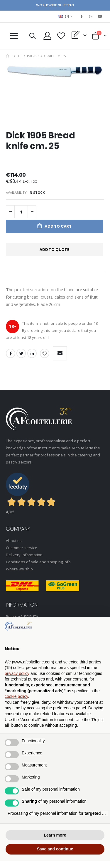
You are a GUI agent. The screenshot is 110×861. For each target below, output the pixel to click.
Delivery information (24, 554)
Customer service (21, 547)
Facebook (10, 353)
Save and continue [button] (55, 849)
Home (8, 55)
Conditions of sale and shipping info (38, 561)
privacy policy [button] (17, 673)
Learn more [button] (55, 835)
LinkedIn (32, 353)
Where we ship (19, 569)
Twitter (21, 353)
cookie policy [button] (16, 696)
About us (14, 540)
